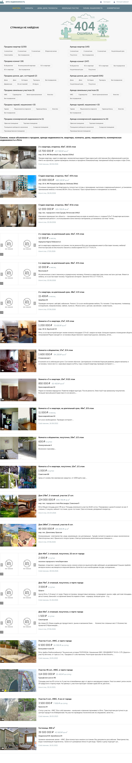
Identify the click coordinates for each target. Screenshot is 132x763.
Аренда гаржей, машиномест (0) (87, 112)
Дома (6, 82)
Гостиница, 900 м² (46, 738)
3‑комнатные (40, 51)
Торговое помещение (34, 132)
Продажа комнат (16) (15, 62)
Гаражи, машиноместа (93, 8)
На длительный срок (77, 55)
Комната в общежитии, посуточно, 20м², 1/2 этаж (61, 447)
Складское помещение (44, 136)
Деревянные (27, 86)
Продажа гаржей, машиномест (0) (21, 112)
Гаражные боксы (46, 116)
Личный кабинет (121, 2)
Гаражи (7, 116)
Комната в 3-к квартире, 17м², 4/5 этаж (56, 331)
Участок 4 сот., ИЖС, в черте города (55, 651)
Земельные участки (70, 8)
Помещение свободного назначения (17, 136)
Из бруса (8, 90)
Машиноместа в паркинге (25, 116)
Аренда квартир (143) (81, 47)
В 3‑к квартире (10, 71)
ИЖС (6, 101)
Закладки (105, 2)
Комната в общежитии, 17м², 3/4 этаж (55, 360)
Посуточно (94, 55)
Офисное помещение (12, 132)
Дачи (17, 82)
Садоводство (19, 101)
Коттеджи (28, 82)
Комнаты (29, 8)
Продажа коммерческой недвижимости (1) (26, 128)
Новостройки (28, 55)
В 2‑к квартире (51, 66)
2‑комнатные (24, 51)
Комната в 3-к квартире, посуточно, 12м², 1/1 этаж (61, 476)
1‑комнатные (9, 51)
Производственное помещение (15, 140)
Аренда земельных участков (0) (86, 97)
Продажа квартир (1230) (17, 47)
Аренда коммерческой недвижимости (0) (91, 128)
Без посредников (45, 55)
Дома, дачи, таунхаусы (47, 8)
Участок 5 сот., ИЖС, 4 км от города (54, 709)
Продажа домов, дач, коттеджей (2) (22, 77)
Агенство (57, 101)
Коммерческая (113, 8)
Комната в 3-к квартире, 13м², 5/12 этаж (56, 389)
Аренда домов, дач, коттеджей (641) (88, 82)
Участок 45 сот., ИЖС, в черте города (55, 680)
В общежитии (9, 66)
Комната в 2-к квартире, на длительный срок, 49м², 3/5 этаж (66, 418)
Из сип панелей (43, 86)
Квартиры (16, 8)
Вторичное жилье (11, 55)
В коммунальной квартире (30, 66)
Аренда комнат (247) (81, 62)
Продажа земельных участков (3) (21, 97)
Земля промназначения (39, 101)
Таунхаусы (42, 82)
